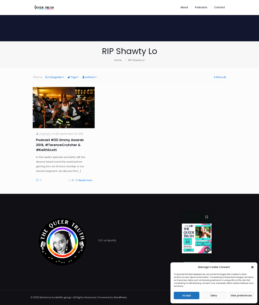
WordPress (120, 297)
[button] (252, 267)
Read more (85, 180)
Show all (219, 77)
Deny (214, 295)
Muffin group (63, 297)
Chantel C (45, 133)
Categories (55, 77)
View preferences (241, 295)
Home (118, 60)
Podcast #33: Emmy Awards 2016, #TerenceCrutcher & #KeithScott (60, 145)
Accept (186, 295)
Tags (73, 77)
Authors (89, 77)
